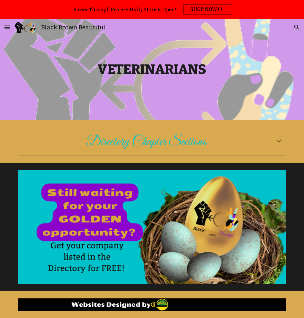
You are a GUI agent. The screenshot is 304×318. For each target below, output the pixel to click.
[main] (152, 69)
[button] (7, 27)
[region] (152, 9)
